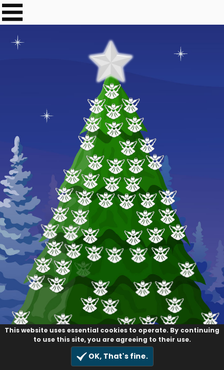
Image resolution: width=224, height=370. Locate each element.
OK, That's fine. (112, 356)
